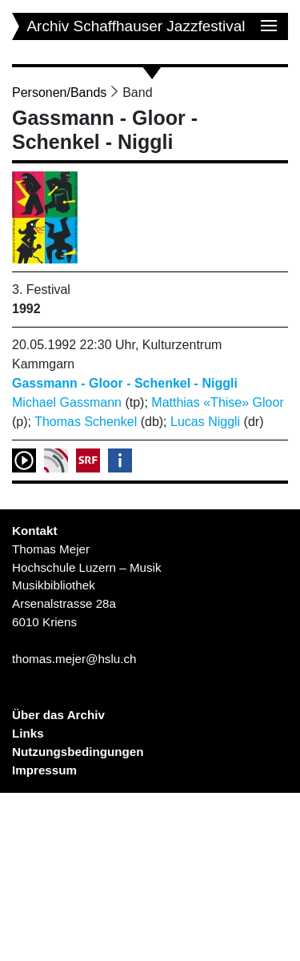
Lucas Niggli (205, 421)
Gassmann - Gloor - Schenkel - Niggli (125, 383)
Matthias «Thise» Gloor (217, 402)
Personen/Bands (59, 92)
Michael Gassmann (67, 402)
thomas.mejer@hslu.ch (74, 658)
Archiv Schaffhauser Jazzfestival (135, 26)
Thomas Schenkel (85, 421)
